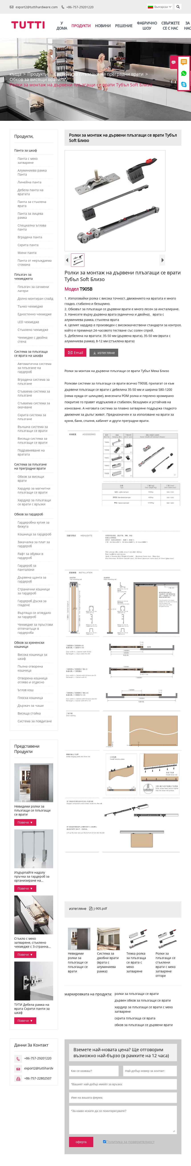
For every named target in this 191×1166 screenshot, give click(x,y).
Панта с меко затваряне (28, 162)
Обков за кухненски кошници (29, 646)
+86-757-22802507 (37, 1079)
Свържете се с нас (170, 26)
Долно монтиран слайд (35, 300)
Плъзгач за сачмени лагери (33, 290)
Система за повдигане (35, 722)
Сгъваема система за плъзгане (34, 395)
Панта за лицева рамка (30, 217)
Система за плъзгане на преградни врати (99, 75)
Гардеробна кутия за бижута (33, 526)
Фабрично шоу (147, 26)
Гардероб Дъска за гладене (32, 604)
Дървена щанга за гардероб (32, 581)
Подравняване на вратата (31, 453)
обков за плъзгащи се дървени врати (144, 1026)
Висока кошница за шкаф (32, 658)
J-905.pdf (98, 909)
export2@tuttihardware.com (37, 7)
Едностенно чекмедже (35, 315)
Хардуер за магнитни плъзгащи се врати (34, 492)
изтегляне (104, 353)
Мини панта (27, 254)
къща (15, 75)
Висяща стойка (29, 715)
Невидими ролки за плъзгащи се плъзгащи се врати (32, 812)
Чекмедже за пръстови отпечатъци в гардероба (35, 630)
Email (75, 353)
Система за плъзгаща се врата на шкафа (31, 354)
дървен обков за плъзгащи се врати (143, 1001)
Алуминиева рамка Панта (32, 174)
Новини (103, 26)
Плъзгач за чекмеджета (23, 277)
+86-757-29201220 (79, 7)
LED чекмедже (28, 323)
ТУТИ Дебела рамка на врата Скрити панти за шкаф (32, 1010)
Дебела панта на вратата (30, 193)
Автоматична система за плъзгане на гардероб (34, 369)
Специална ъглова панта (32, 229)
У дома (62, 26)
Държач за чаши (31, 707)
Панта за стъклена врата (32, 205)
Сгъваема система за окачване (34, 406)
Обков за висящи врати (35, 80)
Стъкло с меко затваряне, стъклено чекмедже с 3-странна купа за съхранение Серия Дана (31, 944)
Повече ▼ (25, 823)
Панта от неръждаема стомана (35, 264)
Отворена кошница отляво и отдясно (32, 681)
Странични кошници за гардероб (34, 592)
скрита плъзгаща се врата (135, 1019)
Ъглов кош (25, 691)
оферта (81, 1143)
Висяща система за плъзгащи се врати (32, 442)
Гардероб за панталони (27, 569)
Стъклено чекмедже (33, 331)
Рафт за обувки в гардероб (30, 557)
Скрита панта (28, 246)
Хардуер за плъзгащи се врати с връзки (34, 503)
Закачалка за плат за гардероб (34, 545)
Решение (123, 26)
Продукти (81, 26)
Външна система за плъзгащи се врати (33, 430)
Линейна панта (29, 183)
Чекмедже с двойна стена (32, 341)
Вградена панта (30, 238)
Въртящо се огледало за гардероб (34, 616)
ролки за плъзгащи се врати (137, 995)
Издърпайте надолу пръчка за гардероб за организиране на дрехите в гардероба (31, 878)
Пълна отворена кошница (30, 670)
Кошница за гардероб (34, 535)
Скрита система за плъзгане (32, 418)
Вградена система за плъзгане (34, 383)
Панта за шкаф (25, 151)
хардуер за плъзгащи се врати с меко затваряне (144, 1010)
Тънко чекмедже (30, 308)
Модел (72, 290)
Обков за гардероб (28, 515)
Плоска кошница (30, 699)
